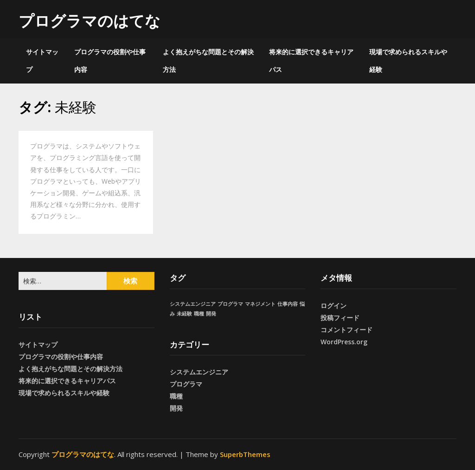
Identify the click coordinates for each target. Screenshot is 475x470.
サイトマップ (42, 60)
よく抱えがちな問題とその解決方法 (208, 60)
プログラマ (186, 384)
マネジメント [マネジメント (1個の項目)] (260, 304)
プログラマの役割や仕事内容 (110, 60)
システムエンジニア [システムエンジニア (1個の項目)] (193, 304)
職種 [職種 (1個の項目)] (199, 313)
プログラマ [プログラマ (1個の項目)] (230, 304)
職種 (176, 396)
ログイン (334, 305)
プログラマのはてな (89, 20)
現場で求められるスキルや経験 (408, 60)
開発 (176, 408)
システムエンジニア (199, 371)
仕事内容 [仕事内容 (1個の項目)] (287, 304)
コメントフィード (346, 329)
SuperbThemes (245, 454)
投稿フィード (340, 317)
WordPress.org (344, 341)
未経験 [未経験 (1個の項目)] (184, 313)
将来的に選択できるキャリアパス (311, 60)
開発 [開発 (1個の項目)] (211, 313)
